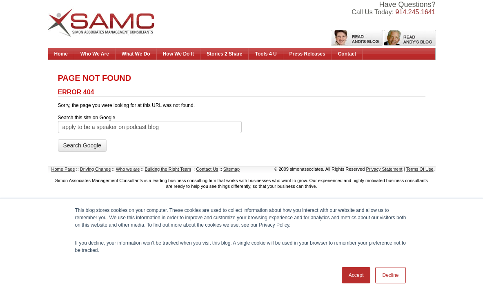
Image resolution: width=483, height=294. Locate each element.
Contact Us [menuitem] (207, 169)
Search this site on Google (87, 117)
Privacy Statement (384, 169)
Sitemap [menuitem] (231, 169)
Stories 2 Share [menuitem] (224, 54)
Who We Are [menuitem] (94, 54)
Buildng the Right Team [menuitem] (168, 169)
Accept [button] (356, 275)
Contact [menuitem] (347, 54)
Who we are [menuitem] (128, 169)
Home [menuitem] (61, 54)
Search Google (82, 145)
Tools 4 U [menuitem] (265, 54)
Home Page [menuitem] (63, 169)
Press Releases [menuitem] (307, 54)
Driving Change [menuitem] (95, 169)
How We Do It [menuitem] (178, 54)
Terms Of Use (419, 169)
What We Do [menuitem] (136, 54)
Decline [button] (390, 275)
